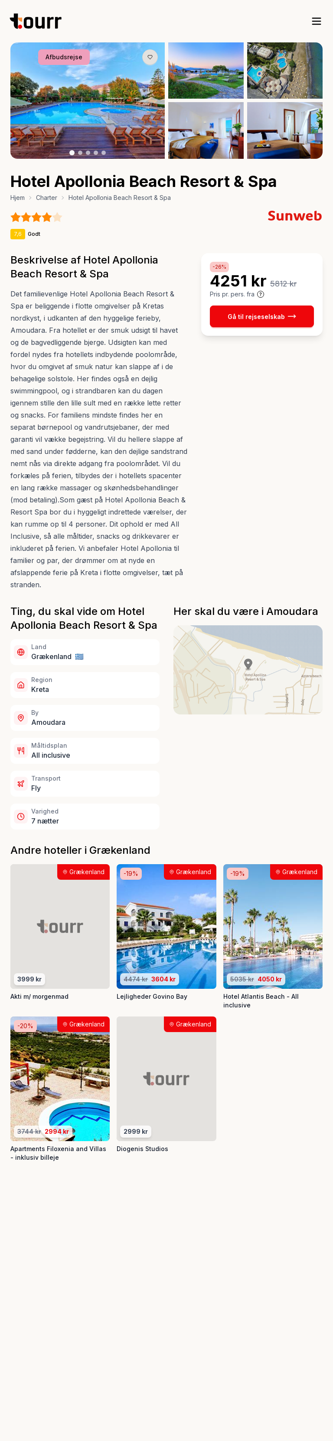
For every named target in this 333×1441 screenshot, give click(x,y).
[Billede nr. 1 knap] (72, 152)
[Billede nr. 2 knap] (80, 153)
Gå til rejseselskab (262, 316)
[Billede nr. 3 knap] (88, 153)
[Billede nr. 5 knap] (103, 153)
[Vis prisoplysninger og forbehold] (260, 294)
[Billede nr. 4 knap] (96, 153)
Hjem (17, 197)
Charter (46, 197)
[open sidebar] (316, 21)
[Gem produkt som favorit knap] (150, 57)
